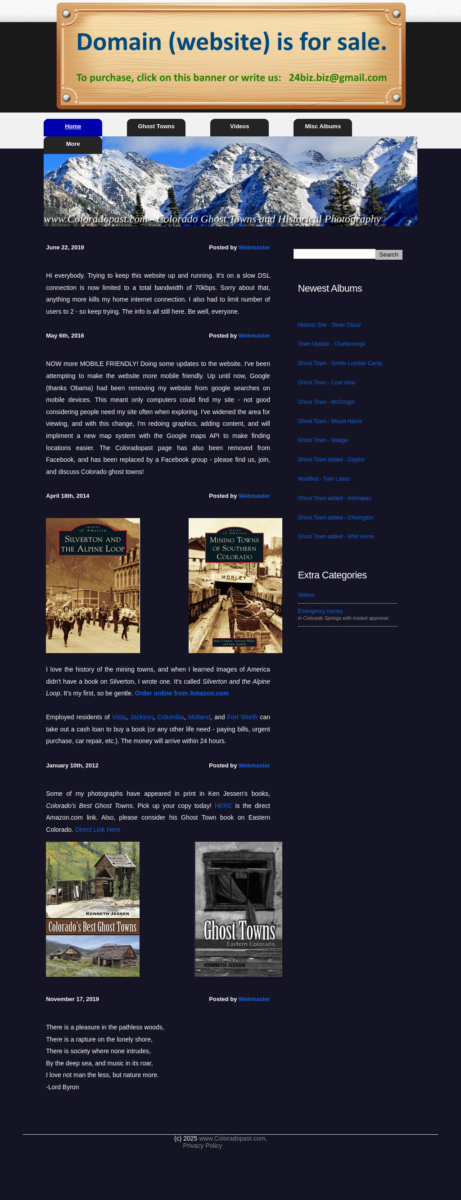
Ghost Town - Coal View (327, 382)
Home (73, 126)
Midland (199, 717)
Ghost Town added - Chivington (335, 517)
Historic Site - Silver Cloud (329, 325)
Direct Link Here (97, 829)
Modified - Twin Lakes (324, 479)
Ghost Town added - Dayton (331, 459)
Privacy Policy (202, 1145)
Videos (239, 126)
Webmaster (254, 247)
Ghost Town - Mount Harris (330, 421)
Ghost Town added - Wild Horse (336, 536)
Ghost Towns (156, 126)
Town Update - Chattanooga (331, 344)
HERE (223, 805)
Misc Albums (323, 126)
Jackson (141, 717)
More (73, 143)
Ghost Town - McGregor (326, 402)
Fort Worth (242, 717)
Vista (119, 717)
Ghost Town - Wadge (323, 440)
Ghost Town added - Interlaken (334, 498)
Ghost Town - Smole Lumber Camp (340, 363)
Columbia (171, 717)
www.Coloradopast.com (232, 1138)
